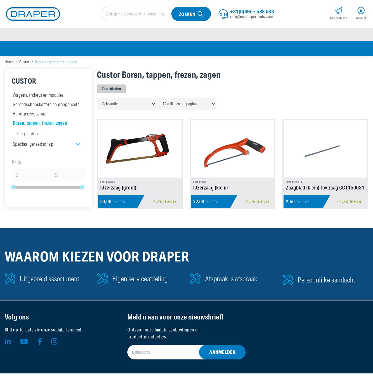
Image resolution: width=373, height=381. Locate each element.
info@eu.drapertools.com (251, 17)
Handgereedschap (30, 116)
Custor (24, 64)
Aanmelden (222, 360)
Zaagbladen (27, 136)
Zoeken (187, 15)
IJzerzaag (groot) (118, 195)
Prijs (16, 164)
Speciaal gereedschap (33, 146)
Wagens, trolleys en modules (38, 97)
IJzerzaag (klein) (210, 195)
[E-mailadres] (179, 359)
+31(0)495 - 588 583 (252, 12)
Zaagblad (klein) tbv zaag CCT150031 (325, 195)
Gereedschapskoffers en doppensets (46, 107)
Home (9, 64)
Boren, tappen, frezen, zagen (40, 125)
